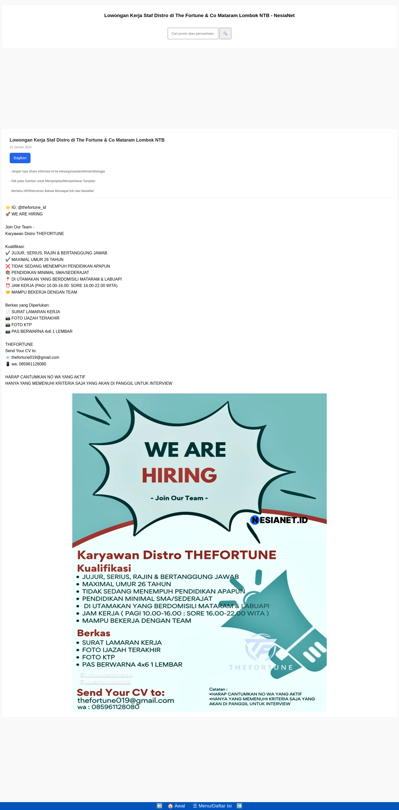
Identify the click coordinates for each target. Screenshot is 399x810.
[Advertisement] (154, 88)
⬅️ (159, 805)
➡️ (239, 805)
